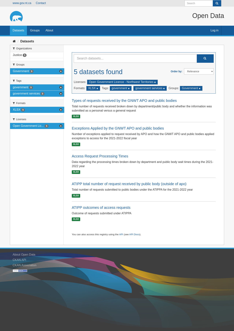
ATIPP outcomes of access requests (101, 207)
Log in (215, 30)
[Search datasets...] (135, 58)
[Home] (14, 41)
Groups (35, 30)
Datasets (18, 30)
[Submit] (217, 3)
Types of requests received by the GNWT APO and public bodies (124, 101)
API (121, 234)
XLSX (76, 116)
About (49, 30)
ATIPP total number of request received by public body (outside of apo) (129, 184)
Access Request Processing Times (100, 156)
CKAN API (19, 259)
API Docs (134, 234)
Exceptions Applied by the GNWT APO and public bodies (118, 128)
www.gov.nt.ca (22, 3)
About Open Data (24, 254)
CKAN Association (24, 265)
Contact (41, 3)
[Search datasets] (203, 3)
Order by (176, 71)
